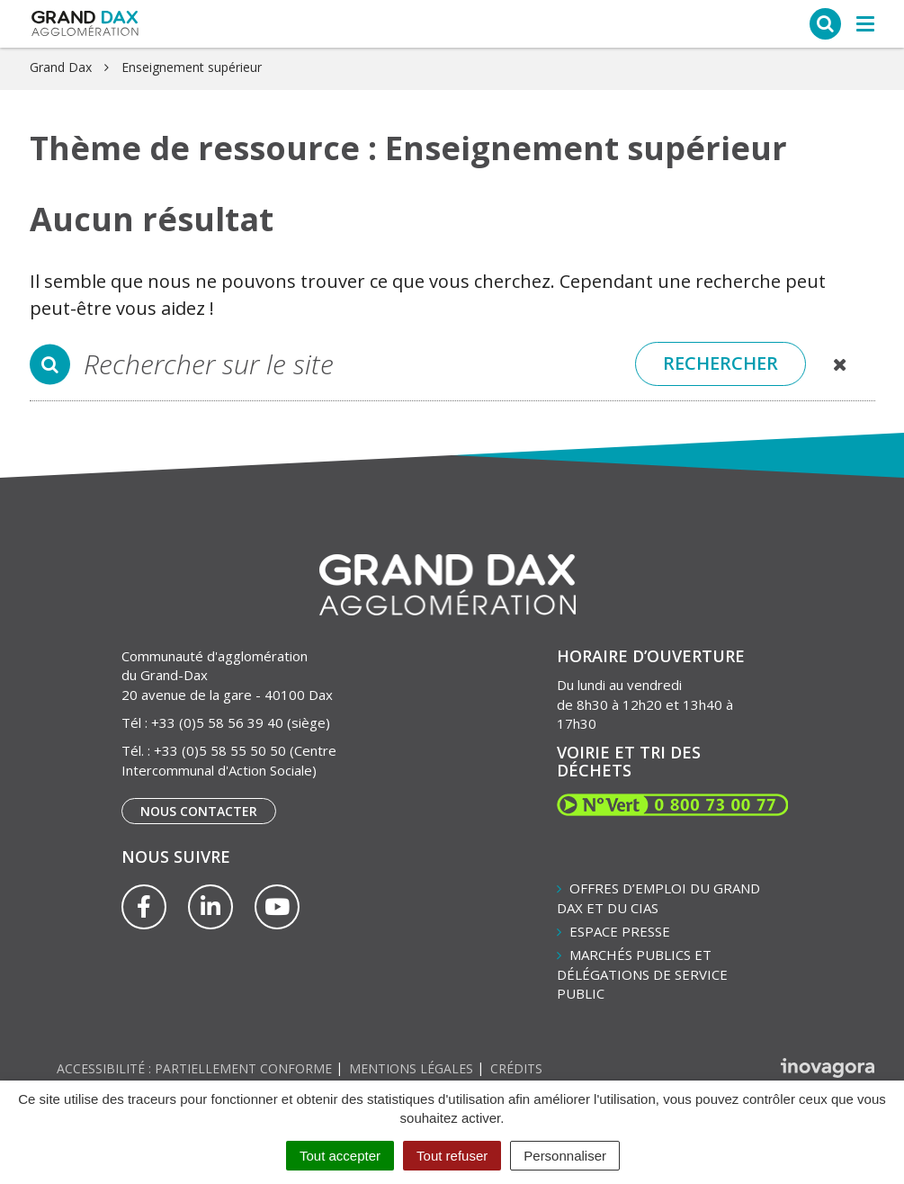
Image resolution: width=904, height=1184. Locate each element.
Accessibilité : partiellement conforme (194, 1068)
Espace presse (619, 931)
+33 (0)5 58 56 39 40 (217, 722)
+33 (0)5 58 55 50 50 (220, 750)
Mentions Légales (411, 1068)
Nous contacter (198, 811)
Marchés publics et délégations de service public (642, 974)
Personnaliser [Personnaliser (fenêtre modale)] (565, 1155)
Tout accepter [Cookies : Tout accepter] (340, 1155)
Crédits (516, 1068)
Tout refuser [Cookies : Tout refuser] (452, 1155)
